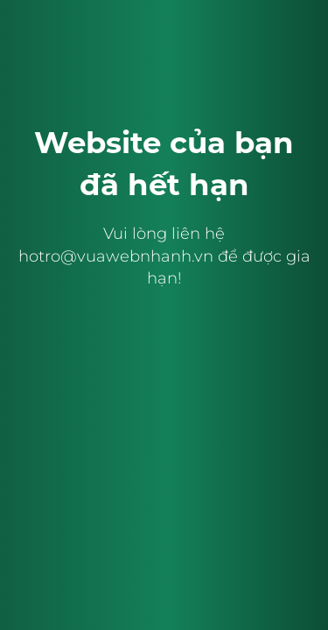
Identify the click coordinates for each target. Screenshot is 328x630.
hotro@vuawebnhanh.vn (115, 256)
